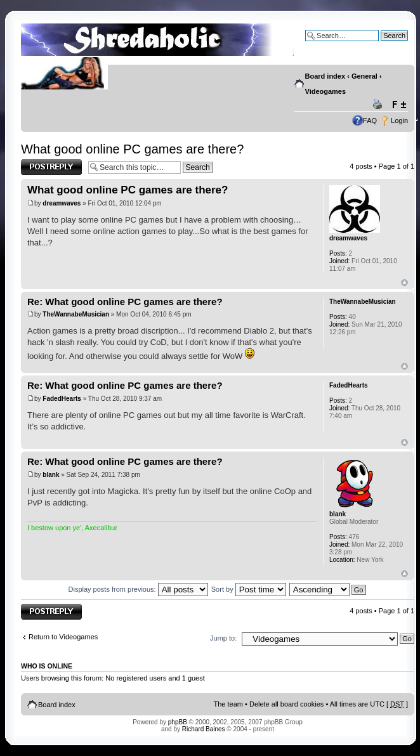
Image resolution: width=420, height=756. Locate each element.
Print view (379, 104)
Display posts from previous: (138, 589)
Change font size (399, 104)
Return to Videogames (63, 637)
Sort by (248, 589)
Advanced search (381, 45)
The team (228, 704)
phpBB (177, 722)
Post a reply (51, 167)
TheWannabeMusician (76, 314)
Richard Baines (203, 729)
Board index (325, 76)
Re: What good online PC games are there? (125, 301)
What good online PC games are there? (132, 149)
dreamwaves (62, 203)
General (364, 76)
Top (404, 282)
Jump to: (223, 638)
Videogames (325, 91)
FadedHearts (62, 398)
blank (51, 474)
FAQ (370, 120)
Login (399, 120)
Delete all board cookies (286, 704)
